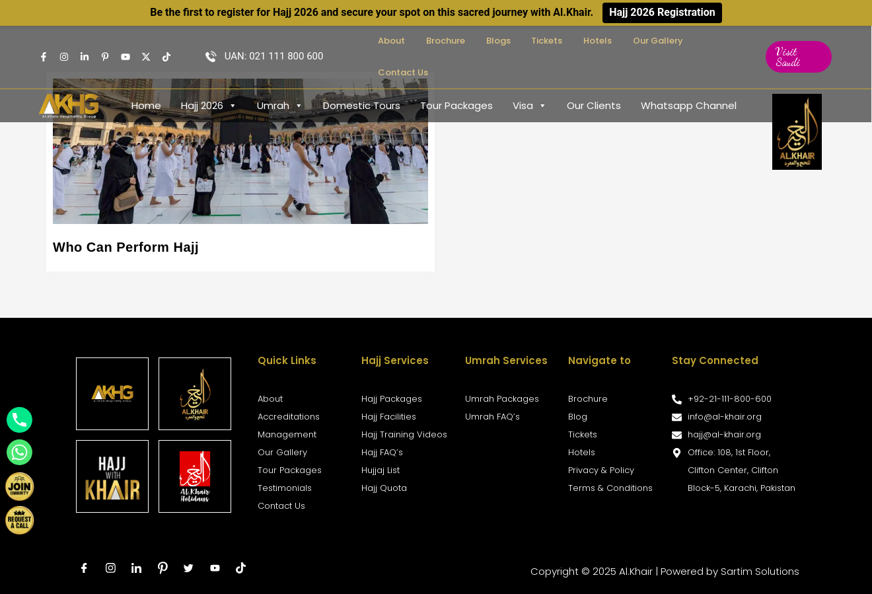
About (447, 40)
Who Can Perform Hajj (126, 247)
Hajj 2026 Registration (662, 12)
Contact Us (719, 40)
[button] (798, 41)
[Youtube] (125, 41)
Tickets (569, 40)
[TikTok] (166, 41)
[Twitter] (146, 41)
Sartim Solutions (760, 571)
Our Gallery (659, 40)
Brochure (490, 40)
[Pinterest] (163, 568)
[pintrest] (105, 41)
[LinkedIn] (137, 568)
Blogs (532, 40)
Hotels (609, 40)
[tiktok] (242, 568)
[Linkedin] (84, 41)
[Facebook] (43, 41)
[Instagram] (64, 41)
